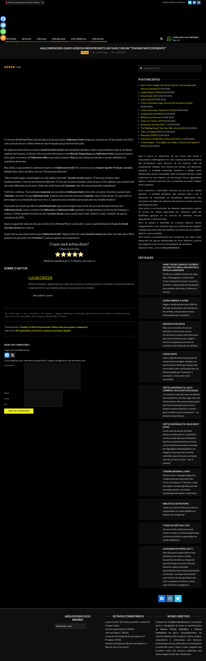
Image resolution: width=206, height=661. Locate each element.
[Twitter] (3, 25)
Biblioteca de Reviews (151, 117)
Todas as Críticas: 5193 (152, 121)
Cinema (84, 52)
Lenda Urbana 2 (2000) (151, 92)
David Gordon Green (95, 313)
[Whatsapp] (3, 31)
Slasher (63, 316)
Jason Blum (26, 316)
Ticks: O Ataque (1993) (152, 131)
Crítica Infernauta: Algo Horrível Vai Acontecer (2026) (166, 103)
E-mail (6, 399)
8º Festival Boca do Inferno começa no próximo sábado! (43, 330)
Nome (6, 393)
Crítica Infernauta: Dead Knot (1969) (158, 110)
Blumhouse (68, 313)
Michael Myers (52, 316)
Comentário (9, 365)
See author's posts (43, 295)
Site (5, 404)
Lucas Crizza (40, 277)
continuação (79, 313)
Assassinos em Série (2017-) (154, 124)
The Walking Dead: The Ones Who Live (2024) (163, 128)
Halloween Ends (122, 313)
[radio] (57, 255)
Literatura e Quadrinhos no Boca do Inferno (161, 138)
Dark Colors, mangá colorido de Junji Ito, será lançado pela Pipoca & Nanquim (181, 267)
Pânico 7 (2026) (121, 632)
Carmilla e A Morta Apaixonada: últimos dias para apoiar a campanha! (54, 327)
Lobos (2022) (147, 99)
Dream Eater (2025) (150, 96)
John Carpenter (38, 316)
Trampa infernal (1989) (152, 113)
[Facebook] (3, 19)
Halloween (109, 313)
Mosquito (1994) (149, 135)
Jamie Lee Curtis (12, 316)
